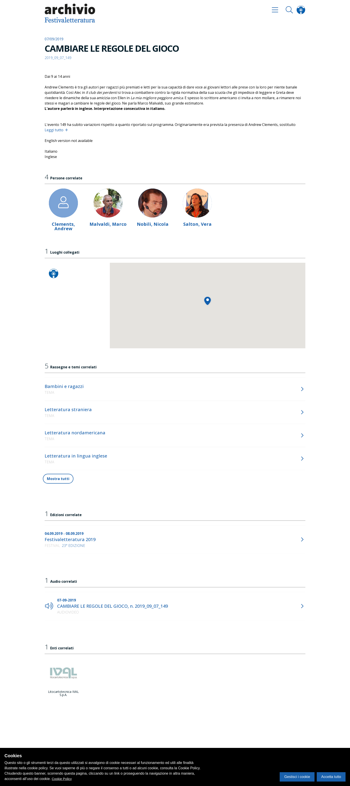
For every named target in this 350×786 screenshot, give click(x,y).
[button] (207, 301)
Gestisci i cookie (297, 777)
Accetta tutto (331, 777)
